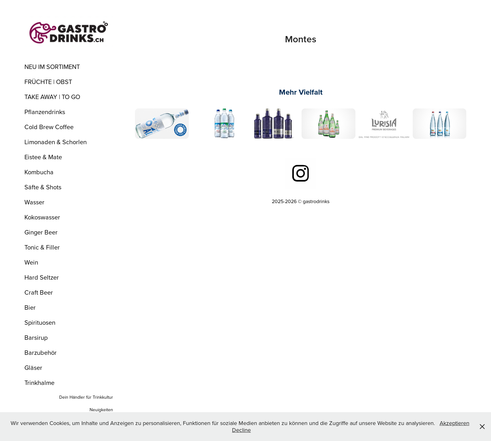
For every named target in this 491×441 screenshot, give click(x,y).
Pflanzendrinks (44, 111)
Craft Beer (38, 292)
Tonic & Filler (42, 247)
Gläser (33, 367)
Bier (30, 307)
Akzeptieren (454, 423)
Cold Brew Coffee (49, 126)
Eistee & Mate (43, 156)
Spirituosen (39, 322)
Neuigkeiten (101, 410)
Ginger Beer (41, 232)
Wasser (34, 202)
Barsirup (36, 337)
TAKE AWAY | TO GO (52, 96)
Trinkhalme (39, 382)
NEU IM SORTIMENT (52, 66)
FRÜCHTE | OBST (48, 81)
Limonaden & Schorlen (55, 141)
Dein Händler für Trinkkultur (86, 397)
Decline (241, 430)
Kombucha (39, 171)
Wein (31, 262)
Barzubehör (40, 352)
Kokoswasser (42, 217)
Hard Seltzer (41, 277)
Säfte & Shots (42, 187)
